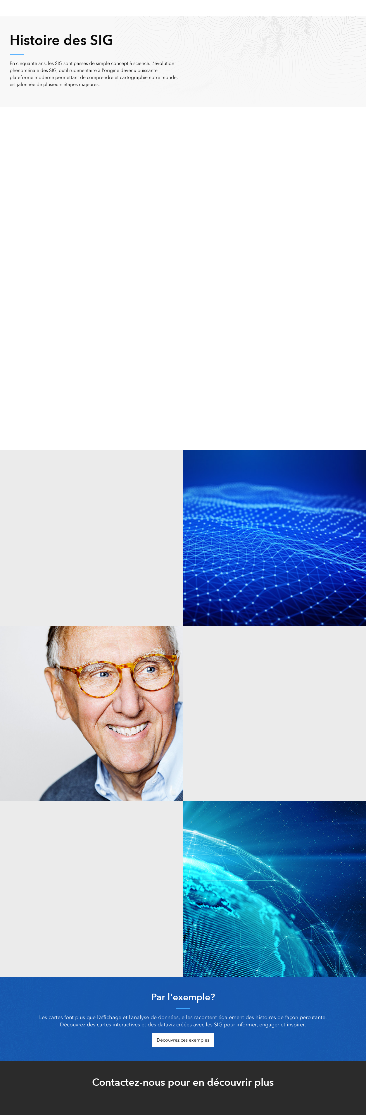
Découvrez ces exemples (183, 1040)
